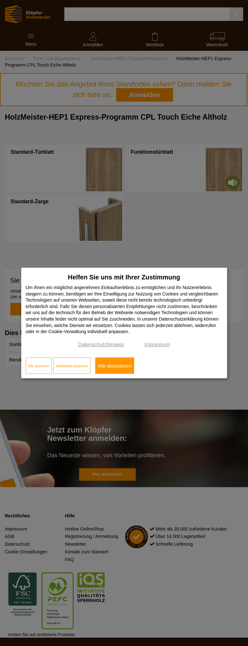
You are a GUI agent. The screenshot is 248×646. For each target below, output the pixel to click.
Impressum (157, 344)
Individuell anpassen (72, 366)
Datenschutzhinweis (101, 344)
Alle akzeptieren (114, 365)
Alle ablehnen (39, 366)
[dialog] (124, 323)
